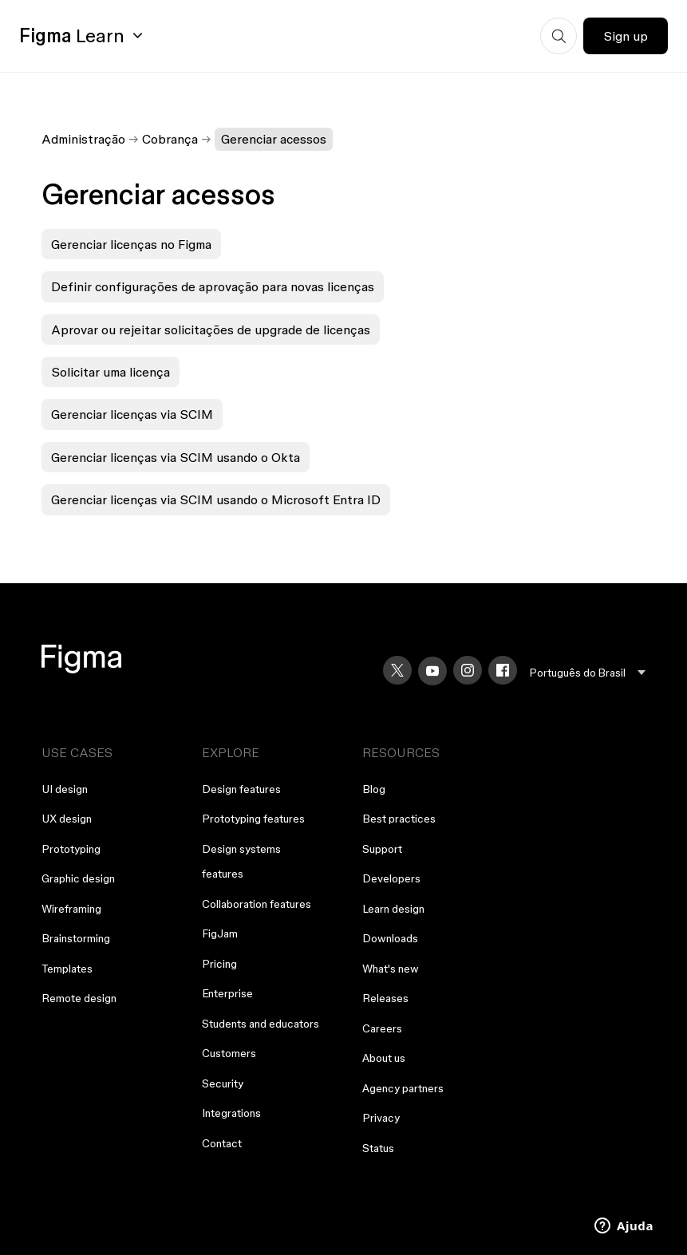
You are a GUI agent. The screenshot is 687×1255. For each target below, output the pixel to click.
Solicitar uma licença (110, 372)
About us (383, 1058)
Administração (83, 139)
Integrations (231, 1113)
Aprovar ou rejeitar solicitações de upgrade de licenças (210, 329)
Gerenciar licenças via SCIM (132, 414)
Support (382, 849)
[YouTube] (432, 671)
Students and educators (260, 1023)
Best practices (399, 818)
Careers (382, 1028)
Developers (391, 878)
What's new (390, 968)
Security (222, 1083)
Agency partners (403, 1088)
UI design (64, 789)
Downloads (390, 938)
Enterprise (227, 993)
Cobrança (170, 139)
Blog (373, 789)
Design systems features (241, 862)
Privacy (381, 1117)
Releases (385, 998)
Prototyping (71, 849)
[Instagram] (467, 670)
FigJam (220, 933)
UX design (66, 818)
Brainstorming (75, 938)
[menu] (588, 673)
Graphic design (78, 878)
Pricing (219, 963)
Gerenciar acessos (273, 139)
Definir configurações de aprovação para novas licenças (212, 286)
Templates (67, 968)
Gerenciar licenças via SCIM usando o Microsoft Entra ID (216, 499)
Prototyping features (253, 818)
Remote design (78, 998)
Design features (241, 789)
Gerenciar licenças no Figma (131, 244)
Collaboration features (256, 904)
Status (378, 1148)
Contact (222, 1143)
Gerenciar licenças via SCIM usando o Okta (175, 457)
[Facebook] (502, 670)
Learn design (393, 908)
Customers (229, 1053)
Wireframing (71, 908)
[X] (397, 670)
